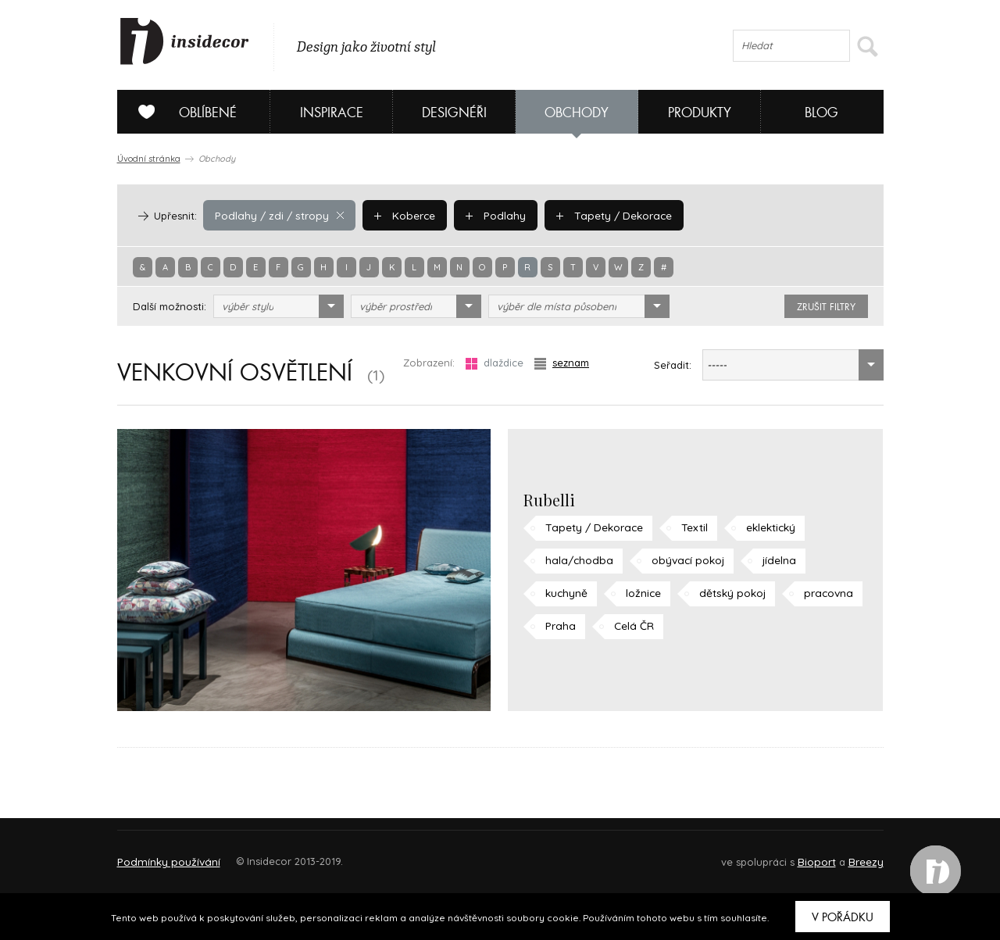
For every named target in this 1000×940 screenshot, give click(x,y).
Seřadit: (672, 365)
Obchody (577, 113)
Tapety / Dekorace (601, 215)
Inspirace (331, 113)
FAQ (857, 854)
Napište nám (261, 854)
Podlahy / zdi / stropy (276, 215)
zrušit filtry (826, 307)
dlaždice (494, 363)
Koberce (397, 215)
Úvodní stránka (148, 158)
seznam (561, 363)
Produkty (699, 113)
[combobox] (278, 306)
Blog (821, 113)
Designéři (454, 113)
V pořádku (842, 917)
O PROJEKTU (162, 854)
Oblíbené (182, 112)
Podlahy (486, 215)
